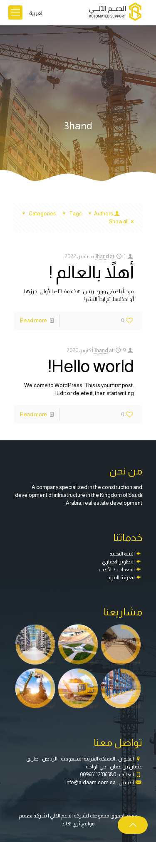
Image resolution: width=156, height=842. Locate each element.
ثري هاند (71, 823)
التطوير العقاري (118, 561)
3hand (102, 256)
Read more (33, 320)
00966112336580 (98, 774)
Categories (38, 213)
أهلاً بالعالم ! (91, 272)
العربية (36, 13)
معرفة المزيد (121, 577)
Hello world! (91, 366)
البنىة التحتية (122, 554)
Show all (122, 221)
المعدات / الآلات (117, 569)
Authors (103, 213)
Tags (71, 213)
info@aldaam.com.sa (90, 782)
